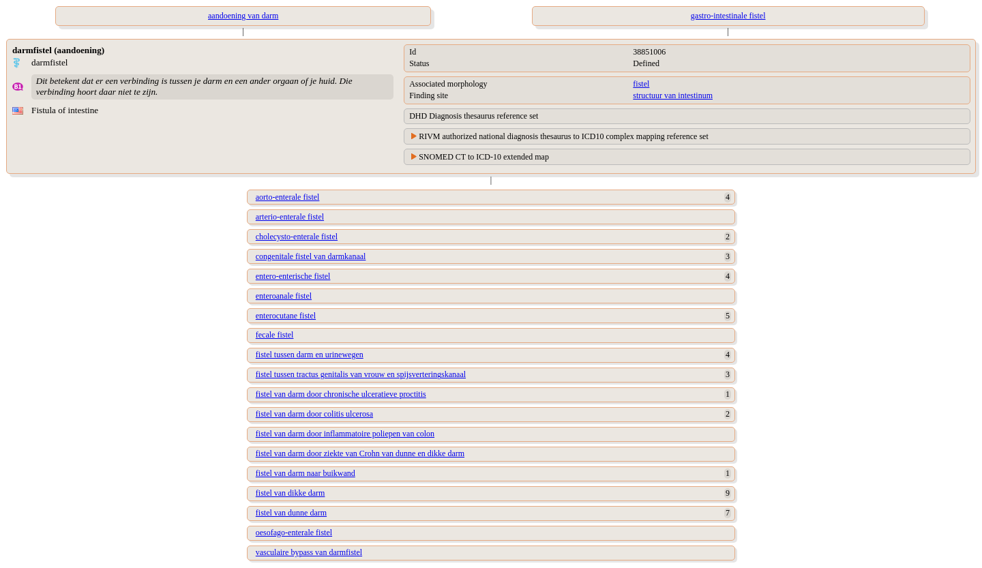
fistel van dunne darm (291, 513)
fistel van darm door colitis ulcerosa (314, 414)
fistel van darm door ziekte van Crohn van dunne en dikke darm (360, 453)
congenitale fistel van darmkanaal (311, 256)
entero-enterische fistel (293, 276)
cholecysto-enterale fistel (297, 236)
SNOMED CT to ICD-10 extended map (484, 157)
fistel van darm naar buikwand (305, 473)
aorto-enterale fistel (288, 197)
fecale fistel (275, 335)
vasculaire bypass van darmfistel (309, 552)
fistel (641, 84)
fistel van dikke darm (290, 493)
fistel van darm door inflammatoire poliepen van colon (345, 433)
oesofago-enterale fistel (294, 532)
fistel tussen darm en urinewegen (309, 354)
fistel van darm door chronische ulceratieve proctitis (341, 394)
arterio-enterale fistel (290, 217)
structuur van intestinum (673, 95)
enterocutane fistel (286, 315)
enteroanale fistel (284, 296)
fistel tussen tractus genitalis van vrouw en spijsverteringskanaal (361, 374)
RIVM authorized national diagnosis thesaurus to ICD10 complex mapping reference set (564, 136)
